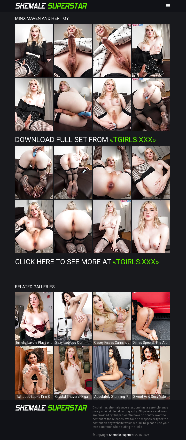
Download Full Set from (85, 139)
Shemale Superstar (121, 435)
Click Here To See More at (87, 261)
